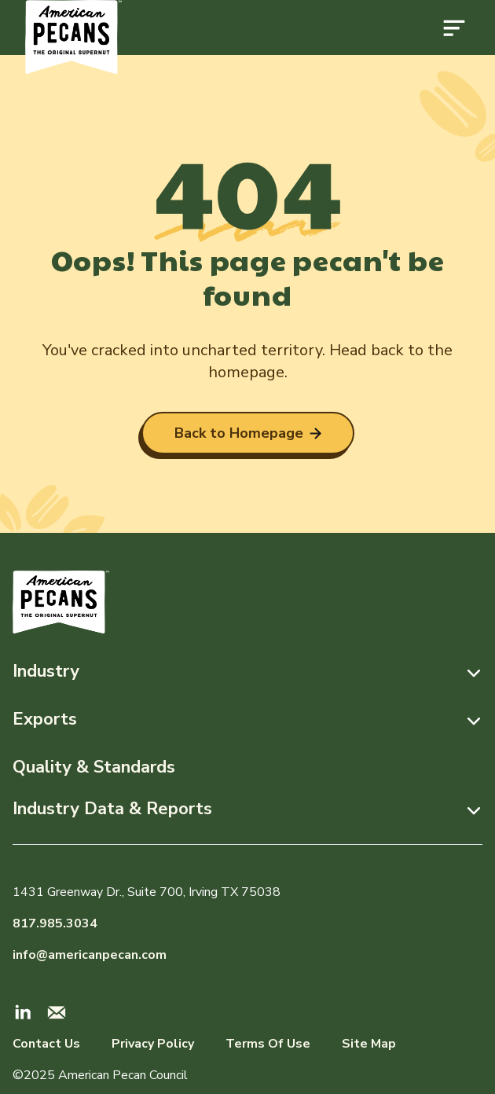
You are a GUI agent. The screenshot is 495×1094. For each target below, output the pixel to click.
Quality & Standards (94, 767)
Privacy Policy (153, 1043)
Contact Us (46, 1043)
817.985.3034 (55, 923)
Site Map (369, 1043)
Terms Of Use (268, 1043)
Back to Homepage (247, 433)
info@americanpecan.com (90, 955)
